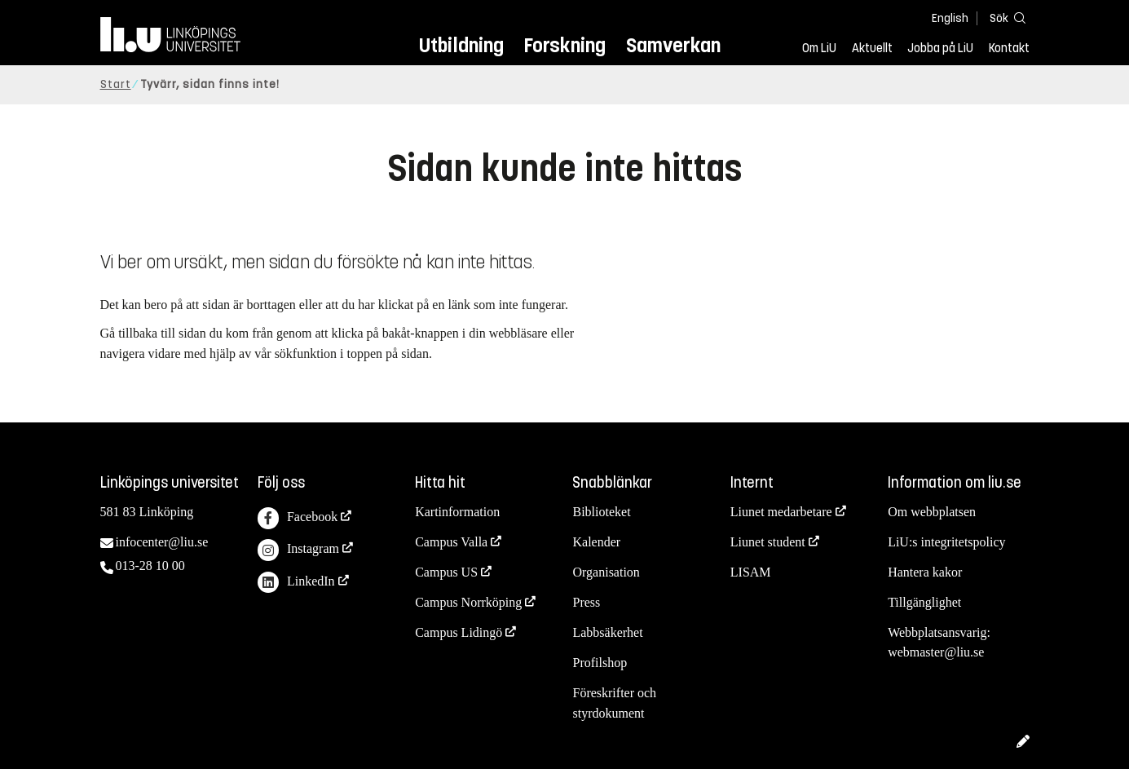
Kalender (596, 542)
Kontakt (1009, 48)
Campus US (446, 572)
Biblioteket (601, 512)
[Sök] (1005, 17)
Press (586, 602)
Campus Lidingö (458, 632)
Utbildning (461, 45)
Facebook (297, 518)
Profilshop (599, 663)
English (950, 18)
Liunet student (767, 542)
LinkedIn (296, 583)
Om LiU (819, 48)
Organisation (605, 572)
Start (115, 84)
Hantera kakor (925, 572)
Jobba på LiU (940, 48)
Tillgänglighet (924, 602)
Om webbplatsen (932, 512)
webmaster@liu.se (936, 652)
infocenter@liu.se (162, 542)
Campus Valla (451, 542)
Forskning (564, 45)
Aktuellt (872, 48)
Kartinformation (457, 512)
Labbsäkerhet (607, 632)
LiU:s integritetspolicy (946, 542)
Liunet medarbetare (781, 512)
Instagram (298, 550)
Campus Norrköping (468, 602)
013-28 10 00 (150, 565)
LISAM (750, 572)
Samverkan (673, 45)
